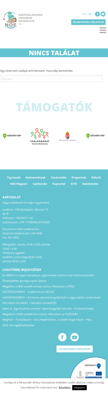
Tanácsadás (58, 177)
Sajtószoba (40, 184)
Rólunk (96, 177)
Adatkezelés (90, 184)
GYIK (74, 184)
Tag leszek (13, 177)
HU (84, 14)
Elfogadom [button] (79, 387)
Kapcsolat (58, 184)
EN (90, 14)
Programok (79, 177)
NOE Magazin (19, 184)
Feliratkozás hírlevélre (88, 22)
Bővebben (65, 387)
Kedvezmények (36, 177)
